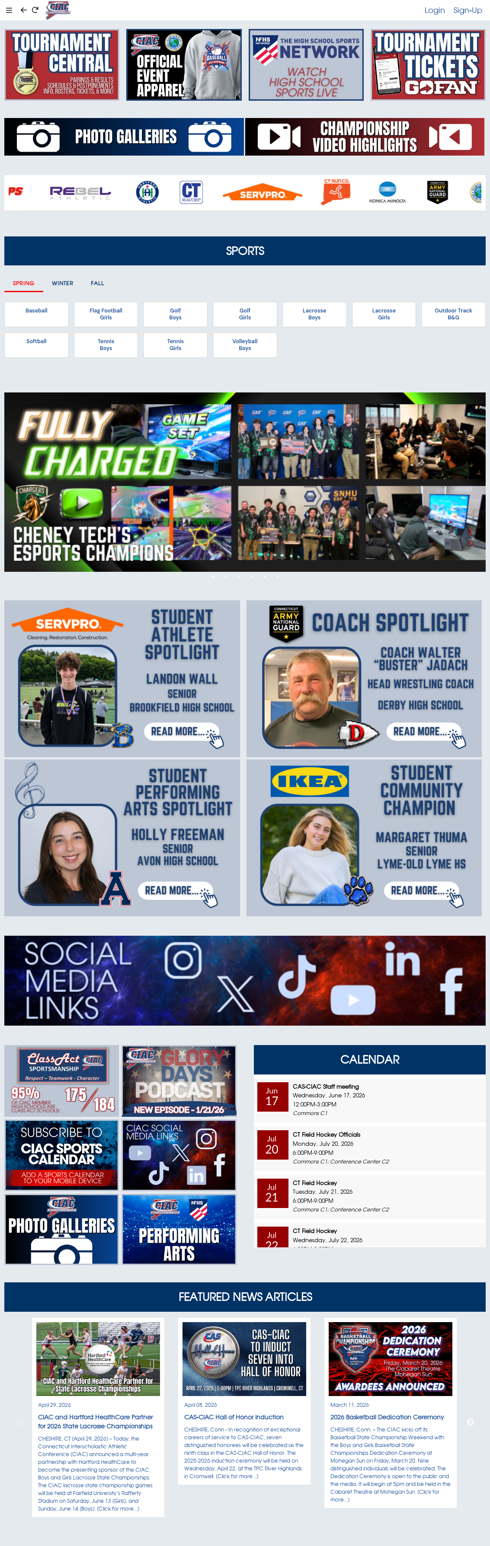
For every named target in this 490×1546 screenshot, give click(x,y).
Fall (97, 283)
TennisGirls (175, 345)
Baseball (36, 310)
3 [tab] (238, 576)
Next (470, 1422)
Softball (36, 341)
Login (435, 10)
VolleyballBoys (245, 345)
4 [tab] (251, 576)
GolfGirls (245, 314)
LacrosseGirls (384, 314)
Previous (19, 1422)
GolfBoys (176, 314)
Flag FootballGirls (106, 314)
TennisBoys (106, 345)
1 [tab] (212, 576)
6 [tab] (277, 576)
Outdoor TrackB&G (453, 314)
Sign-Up (468, 10)
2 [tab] (225, 576)
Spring (24, 283)
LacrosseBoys (314, 314)
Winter (63, 283)
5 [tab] (264, 576)
